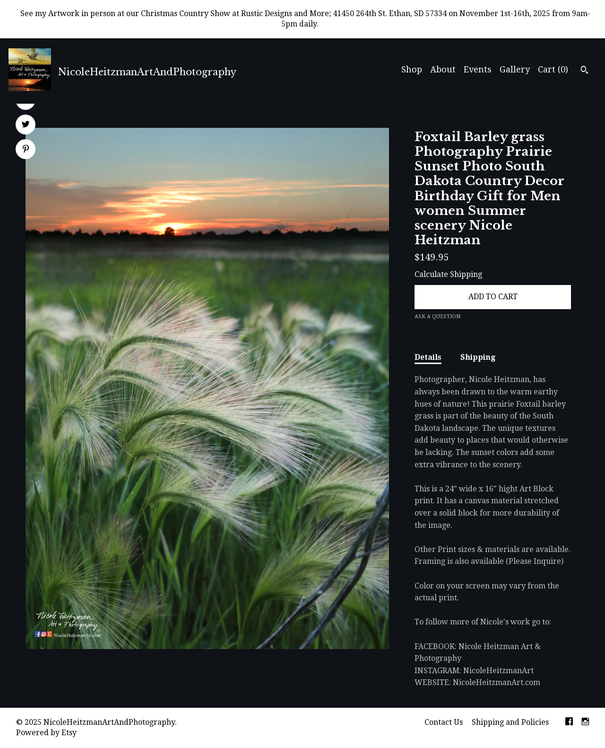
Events (478, 69)
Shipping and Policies (510, 722)
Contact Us (443, 722)
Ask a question (437, 316)
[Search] (584, 71)
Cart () (553, 69)
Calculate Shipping (448, 274)
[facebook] (569, 722)
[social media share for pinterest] (26, 150)
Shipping (477, 357)
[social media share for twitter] (26, 125)
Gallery (515, 69)
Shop (411, 69)
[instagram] (585, 722)
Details (428, 357)
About (443, 69)
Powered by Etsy (46, 732)
